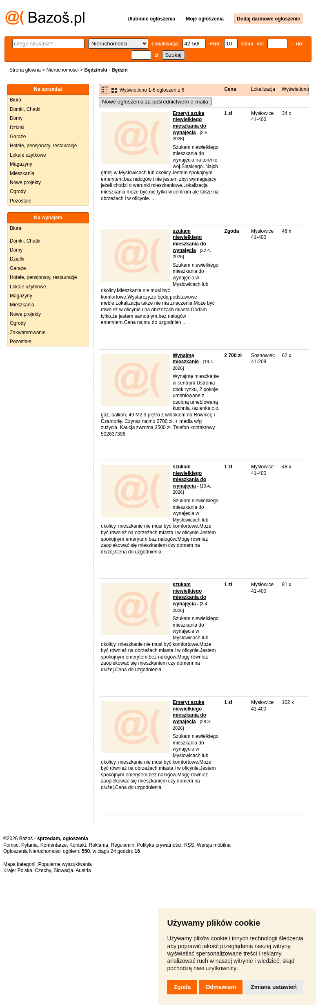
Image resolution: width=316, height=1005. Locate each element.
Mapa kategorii (19, 864)
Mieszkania (22, 173)
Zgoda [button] (182, 987)
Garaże (18, 136)
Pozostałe (20, 201)
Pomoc (10, 845)
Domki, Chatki (25, 109)
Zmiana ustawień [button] (274, 987)
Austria (83, 870)
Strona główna (25, 70)
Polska (25, 870)
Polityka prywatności (159, 845)
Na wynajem (48, 217)
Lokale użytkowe (28, 155)
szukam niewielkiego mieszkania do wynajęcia (189, 240)
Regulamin (122, 845)
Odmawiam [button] (220, 987)
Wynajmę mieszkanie (186, 359)
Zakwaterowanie (27, 332)
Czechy (43, 870)
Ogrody (18, 191)
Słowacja (63, 870)
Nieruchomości (62, 70)
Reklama (98, 845)
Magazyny (21, 164)
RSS (189, 845)
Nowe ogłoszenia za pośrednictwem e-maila (155, 102)
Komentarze (53, 845)
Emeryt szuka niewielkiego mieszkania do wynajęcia (189, 122)
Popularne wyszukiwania (64, 864)
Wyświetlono (295, 89)
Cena (230, 89)
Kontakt (77, 845)
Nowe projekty (25, 182)
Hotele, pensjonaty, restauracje (43, 145)
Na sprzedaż (48, 89)
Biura (15, 100)
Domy (16, 118)
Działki (17, 127)
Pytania (29, 845)
